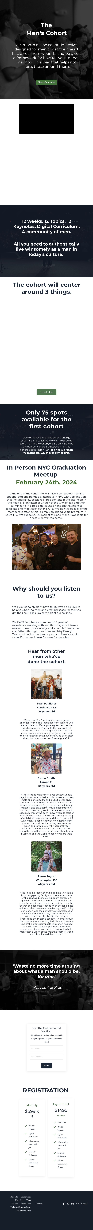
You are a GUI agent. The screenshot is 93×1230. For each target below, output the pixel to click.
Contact (38, 1217)
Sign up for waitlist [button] (46, 82)
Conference (26, 1210)
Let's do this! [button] (47, 392)
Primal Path (26, 1217)
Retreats (14, 1210)
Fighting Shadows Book (21, 1220)
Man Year (19, 1213)
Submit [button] (46, 1068)
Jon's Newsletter (24, 1224)
